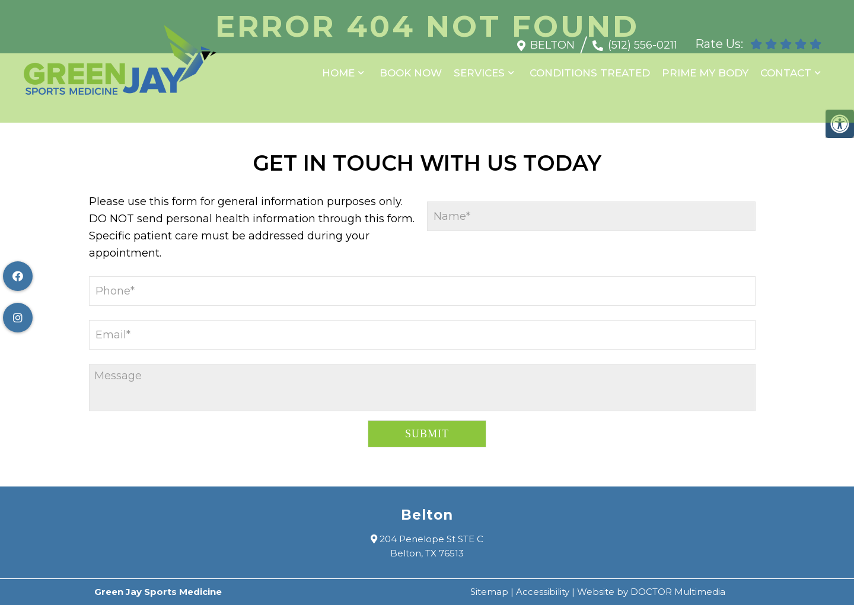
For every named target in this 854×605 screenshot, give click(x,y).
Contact (785, 67)
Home (338, 67)
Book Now (411, 67)
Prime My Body (705, 67)
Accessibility (542, 591)
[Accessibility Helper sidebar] (840, 124)
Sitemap (489, 591)
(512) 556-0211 (642, 39)
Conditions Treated (590, 67)
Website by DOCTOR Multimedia (651, 591)
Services (479, 67)
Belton (552, 39)
